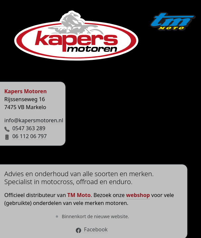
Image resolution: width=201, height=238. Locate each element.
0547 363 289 (28, 128)
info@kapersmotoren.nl (33, 120)
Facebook (92, 229)
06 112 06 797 (29, 136)
